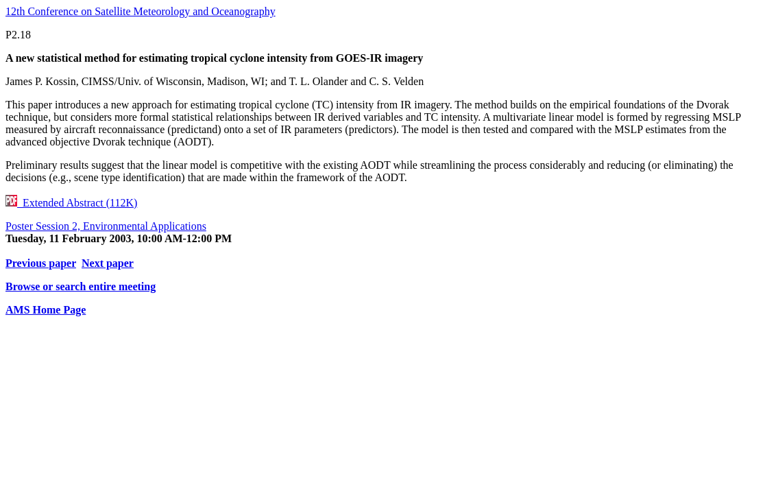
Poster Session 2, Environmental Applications (105, 226)
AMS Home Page (45, 310)
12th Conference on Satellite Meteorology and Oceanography (140, 11)
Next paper (108, 263)
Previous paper (40, 263)
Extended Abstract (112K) (71, 203)
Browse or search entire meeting (80, 286)
